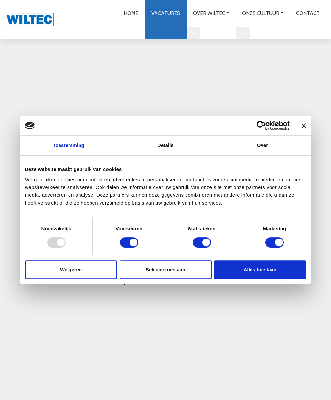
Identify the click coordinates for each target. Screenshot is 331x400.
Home (131, 13)
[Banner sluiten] (304, 125)
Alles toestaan (260, 269)
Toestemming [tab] (68, 145)
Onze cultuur (260, 13)
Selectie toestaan (166, 269)
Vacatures (165, 13)
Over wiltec (209, 13)
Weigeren (71, 269)
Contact (308, 13)
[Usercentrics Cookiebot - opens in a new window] (261, 125)
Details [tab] (165, 145)
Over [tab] (262, 145)
